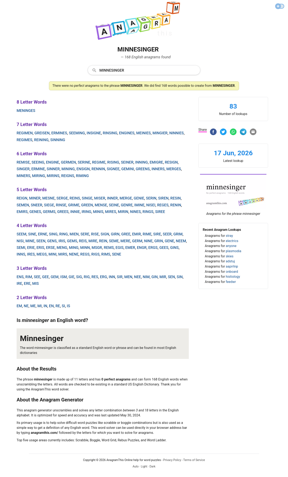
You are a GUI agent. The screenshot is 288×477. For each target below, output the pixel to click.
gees (163, 247)
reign (22, 198)
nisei (150, 205)
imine (139, 205)
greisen (42, 133)
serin (151, 198)
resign (171, 162)
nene (73, 254)
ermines (59, 133)
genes (35, 211)
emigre (156, 162)
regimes (24, 140)
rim (28, 277)
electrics (232, 241)
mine (29, 241)
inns (21, 254)
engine (52, 162)
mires (110, 211)
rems (109, 247)
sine (32, 234)
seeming (77, 133)
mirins (53, 176)
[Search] (148, 70)
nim (146, 277)
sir (119, 277)
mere (125, 241)
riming (82, 176)
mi (39, 306)
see (37, 277)
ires (31, 254)
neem (181, 241)
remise (23, 162)
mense (101, 205)
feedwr (231, 282)
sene (116, 254)
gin (154, 277)
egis (119, 247)
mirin (123, 211)
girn (115, 234)
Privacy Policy (172, 460)
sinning (57, 140)
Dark (152, 466)
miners (23, 176)
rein (103, 241)
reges (162, 205)
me (33, 306)
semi (21, 247)
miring (38, 176)
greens (143, 169)
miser (99, 198)
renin (175, 205)
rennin (98, 169)
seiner (127, 162)
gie (71, 277)
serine (84, 162)
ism (63, 277)
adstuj (230, 261)
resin (175, 198)
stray (229, 236)
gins (174, 247)
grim (177, 234)
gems (72, 241)
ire (19, 283)
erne (42, 234)
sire (157, 234)
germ (137, 241)
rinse (61, 205)
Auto (136, 466)
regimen (25, 133)
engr (142, 247)
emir (136, 234)
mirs (62, 254)
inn (112, 277)
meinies (143, 133)
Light (144, 466)
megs (42, 254)
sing (53, 234)
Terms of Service (194, 460)
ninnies (176, 133)
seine (114, 205)
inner (112, 198)
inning (141, 162)
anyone (231, 246)
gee (45, 277)
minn (85, 247)
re (57, 306)
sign (105, 234)
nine (148, 241)
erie (31, 247)
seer (167, 234)
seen (40, 241)
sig (79, 277)
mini (53, 254)
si (63, 306)
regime (98, 162)
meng (62, 247)
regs (85, 254)
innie (75, 211)
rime (147, 234)
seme (114, 241)
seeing (38, 162)
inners (158, 169)
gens (52, 241)
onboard (232, 272)
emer (130, 247)
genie (139, 198)
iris (62, 241)
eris (40, 247)
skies (229, 256)
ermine (38, 169)
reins (75, 198)
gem (55, 277)
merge (126, 198)
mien (74, 234)
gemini (127, 169)
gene (169, 241)
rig (87, 277)
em (19, 306)
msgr (97, 247)
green (87, 205)
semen (23, 205)
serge (62, 198)
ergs (153, 247)
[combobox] (144, 70)
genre (127, 205)
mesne (48, 198)
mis (35, 283)
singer (23, 169)
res (95, 277)
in (45, 306)
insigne (94, 133)
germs (49, 211)
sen (171, 277)
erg (103, 277)
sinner (53, 169)
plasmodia (233, 251)
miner (34, 198)
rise (95, 234)
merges (173, 169)
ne (26, 306)
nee (137, 277)
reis (83, 241)
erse (50, 247)
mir (162, 277)
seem (21, 234)
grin (158, 241)
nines (135, 211)
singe (87, 198)
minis (98, 211)
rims (105, 254)
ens (20, 277)
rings (148, 211)
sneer (36, 205)
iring (86, 211)
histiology (233, 277)
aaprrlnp (232, 266)
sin (180, 277)
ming (73, 247)
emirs (22, 211)
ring (63, 234)
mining (68, 169)
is (68, 306)
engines (126, 133)
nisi (20, 241)
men (128, 277)
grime (73, 205)
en (51, 306)
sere (85, 234)
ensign (83, 169)
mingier (160, 133)
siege (49, 205)
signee (113, 169)
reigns (67, 176)
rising (113, 162)
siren (163, 198)
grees (62, 211)
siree (160, 211)
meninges (26, 110)
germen (68, 162)
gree (125, 234)
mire (92, 241)
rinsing (110, 133)
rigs (95, 254)
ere (27, 283)
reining (41, 140)
